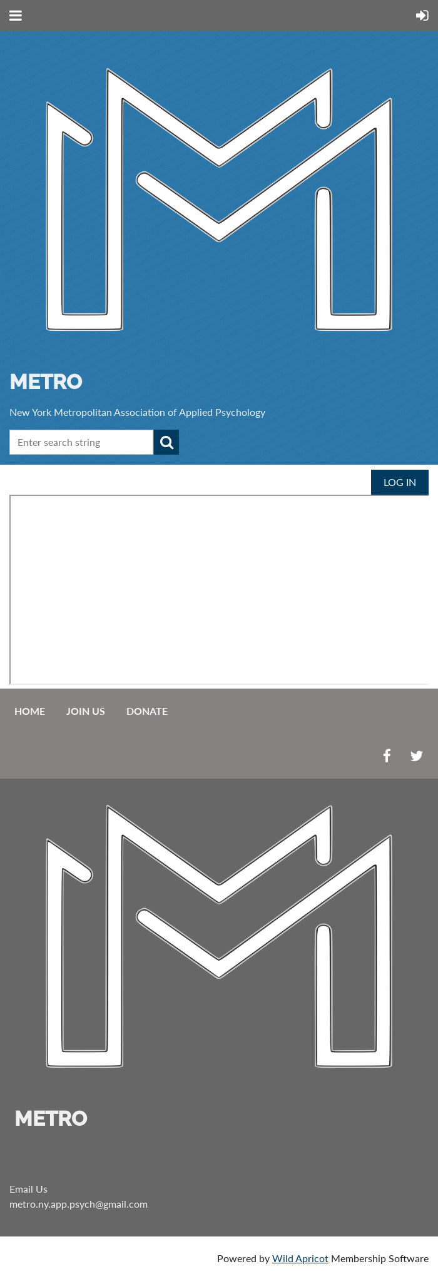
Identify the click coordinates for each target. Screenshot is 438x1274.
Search (166, 442)
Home (29, 711)
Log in (400, 482)
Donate (147, 711)
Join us (85, 711)
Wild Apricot (300, 1258)
